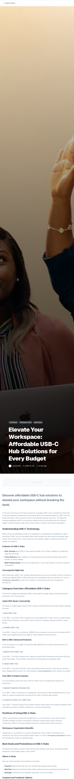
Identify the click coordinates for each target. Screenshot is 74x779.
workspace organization (11, 580)
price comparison (44, 671)
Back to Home (9, 3)
